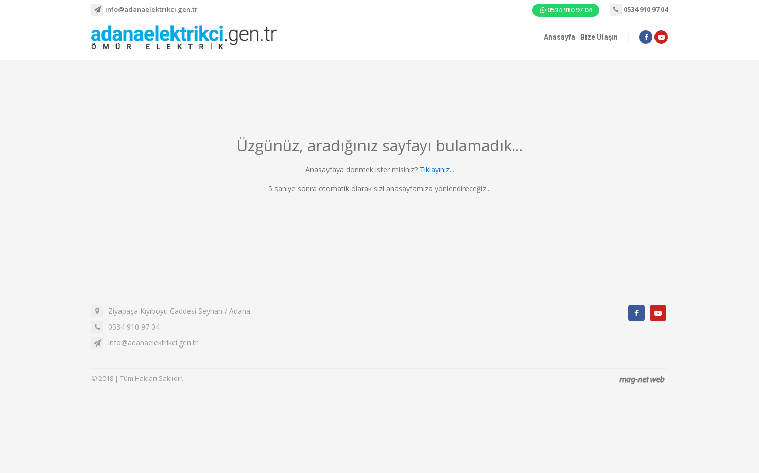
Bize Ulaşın (599, 37)
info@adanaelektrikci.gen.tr (144, 10)
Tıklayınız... (437, 169)
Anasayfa (559, 37)
